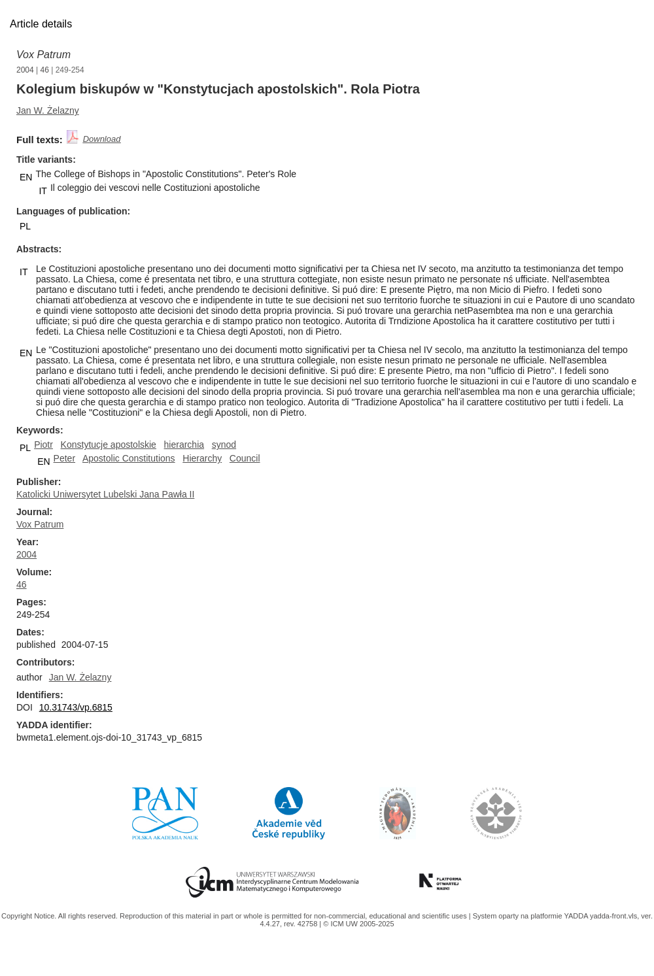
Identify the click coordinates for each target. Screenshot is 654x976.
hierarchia (184, 444)
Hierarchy (202, 458)
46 (45, 70)
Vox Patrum (43, 54)
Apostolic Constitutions (128, 458)
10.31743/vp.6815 (75, 707)
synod (224, 444)
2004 (25, 70)
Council (245, 458)
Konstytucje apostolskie (108, 444)
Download (102, 139)
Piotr (43, 444)
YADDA (577, 916)
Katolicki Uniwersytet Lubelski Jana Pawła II (105, 494)
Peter (64, 458)
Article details (41, 23)
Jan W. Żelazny (47, 110)
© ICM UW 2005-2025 (358, 924)
